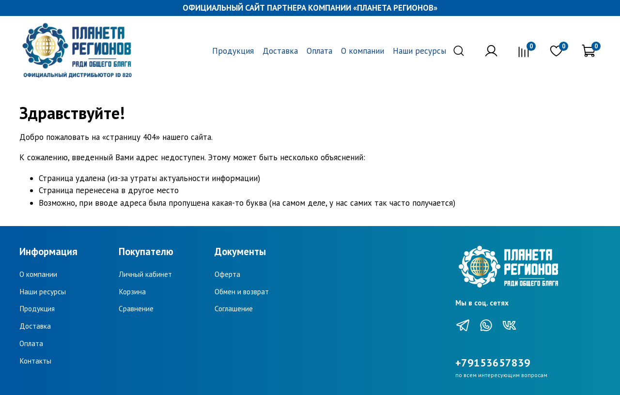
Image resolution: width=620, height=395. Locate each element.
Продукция (233, 51)
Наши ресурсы (419, 51)
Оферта (227, 274)
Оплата (319, 51)
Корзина (132, 291)
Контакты (35, 360)
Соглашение (234, 308)
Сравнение (136, 308)
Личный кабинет (145, 274)
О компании (362, 51)
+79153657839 (492, 362)
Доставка (280, 51)
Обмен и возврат (242, 291)
